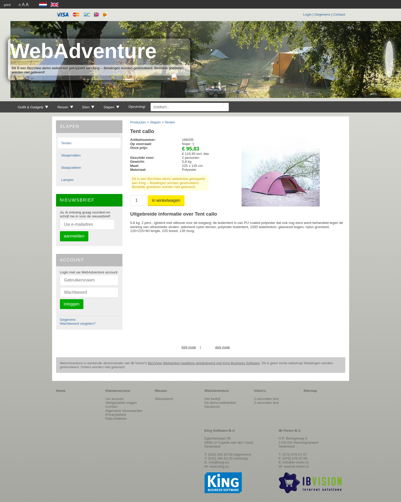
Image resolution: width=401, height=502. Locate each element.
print (7, 5)
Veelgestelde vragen (121, 403)
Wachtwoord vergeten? (78, 323)
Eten (88, 107)
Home (61, 391)
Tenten (66, 143)
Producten (138, 122)
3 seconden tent (266, 403)
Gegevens (322, 14)
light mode (189, 347)
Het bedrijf (212, 399)
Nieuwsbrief (164, 399)
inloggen (72, 304)
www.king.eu (219, 466)
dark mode (222, 347)
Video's (260, 391)
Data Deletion (116, 419)
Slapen (111, 107)
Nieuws (161, 391)
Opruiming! (136, 107)
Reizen (65, 107)
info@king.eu (219, 462)
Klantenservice (118, 391)
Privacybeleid (116, 415)
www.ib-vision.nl (296, 466)
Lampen (67, 180)
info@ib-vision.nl (296, 462)
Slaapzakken (71, 168)
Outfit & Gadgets (33, 107)
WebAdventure (83, 50)
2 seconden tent (266, 399)
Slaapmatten (71, 155)
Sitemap (310, 391)
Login (307, 14)
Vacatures (212, 407)
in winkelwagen (166, 200)
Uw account (115, 399)
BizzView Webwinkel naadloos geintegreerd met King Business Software (204, 363)
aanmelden (74, 236)
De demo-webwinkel (220, 403)
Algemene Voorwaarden (124, 411)
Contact (339, 14)
